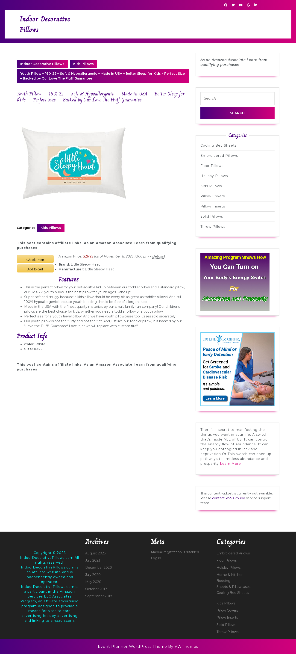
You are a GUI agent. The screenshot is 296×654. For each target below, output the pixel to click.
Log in (156, 558)
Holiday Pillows (214, 176)
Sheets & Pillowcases (233, 587)
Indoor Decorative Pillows (42, 64)
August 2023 (95, 553)
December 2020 (98, 567)
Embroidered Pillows (219, 156)
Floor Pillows (211, 166)
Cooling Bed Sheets (218, 145)
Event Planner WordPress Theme (133, 646)
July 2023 (92, 560)
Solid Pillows (211, 216)
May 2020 (93, 582)
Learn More (230, 464)
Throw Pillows (212, 227)
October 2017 (96, 589)
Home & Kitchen (230, 575)
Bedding (223, 581)
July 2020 (93, 575)
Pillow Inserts (212, 206)
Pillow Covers (212, 196)
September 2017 (98, 596)
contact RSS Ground (228, 498)
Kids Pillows (83, 64)
